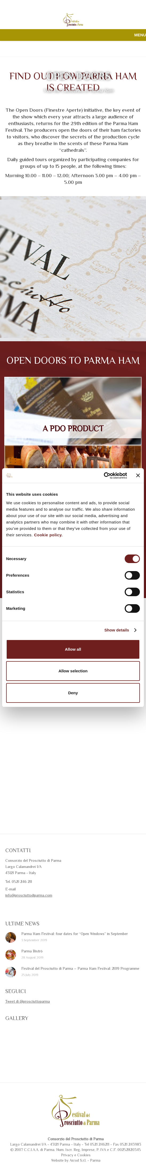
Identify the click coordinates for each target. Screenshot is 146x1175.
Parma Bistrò (32, 951)
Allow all (73, 649)
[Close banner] (138, 475)
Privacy (67, 1155)
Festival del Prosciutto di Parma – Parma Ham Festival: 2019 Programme (80, 968)
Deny (73, 693)
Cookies (84, 1155)
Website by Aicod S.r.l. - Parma (75, 1160)
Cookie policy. (48, 535)
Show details (116, 630)
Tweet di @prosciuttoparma (27, 1001)
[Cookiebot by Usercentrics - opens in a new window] (103, 475)
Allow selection (72, 671)
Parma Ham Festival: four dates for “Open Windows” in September (74, 934)
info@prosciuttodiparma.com (28, 895)
